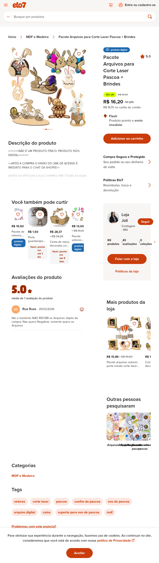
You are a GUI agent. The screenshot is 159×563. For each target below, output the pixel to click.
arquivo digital (24, 512)
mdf (110, 512)
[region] (127, 342)
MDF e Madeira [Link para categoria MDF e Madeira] (23, 475)
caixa (47, 512)
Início (15, 37)
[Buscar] (80, 16)
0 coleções (147, 242)
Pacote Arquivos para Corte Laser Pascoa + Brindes (97, 37)
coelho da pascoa (87, 501)
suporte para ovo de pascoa (78, 512)
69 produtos (115, 242)
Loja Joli (125, 217)
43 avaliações (131, 242)
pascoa (61, 501)
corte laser (41, 501)
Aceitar (79, 553)
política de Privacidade (116, 540)
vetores (19, 501)
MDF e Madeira (40, 37)
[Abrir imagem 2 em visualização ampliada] (47, 86)
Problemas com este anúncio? (34, 526)
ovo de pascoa (118, 501)
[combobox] (8, 16)
